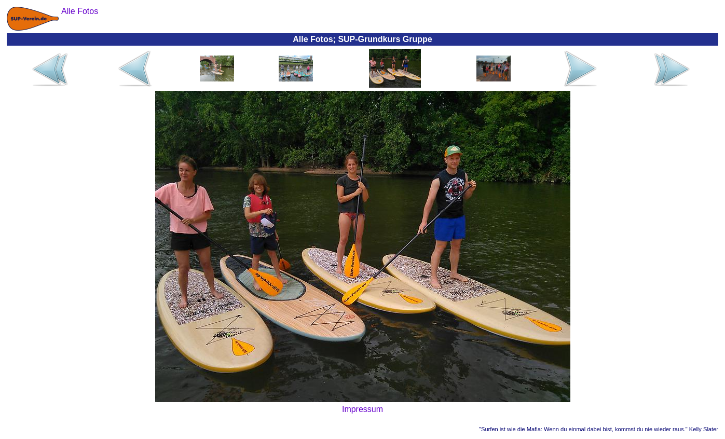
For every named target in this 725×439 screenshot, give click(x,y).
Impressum (362, 409)
